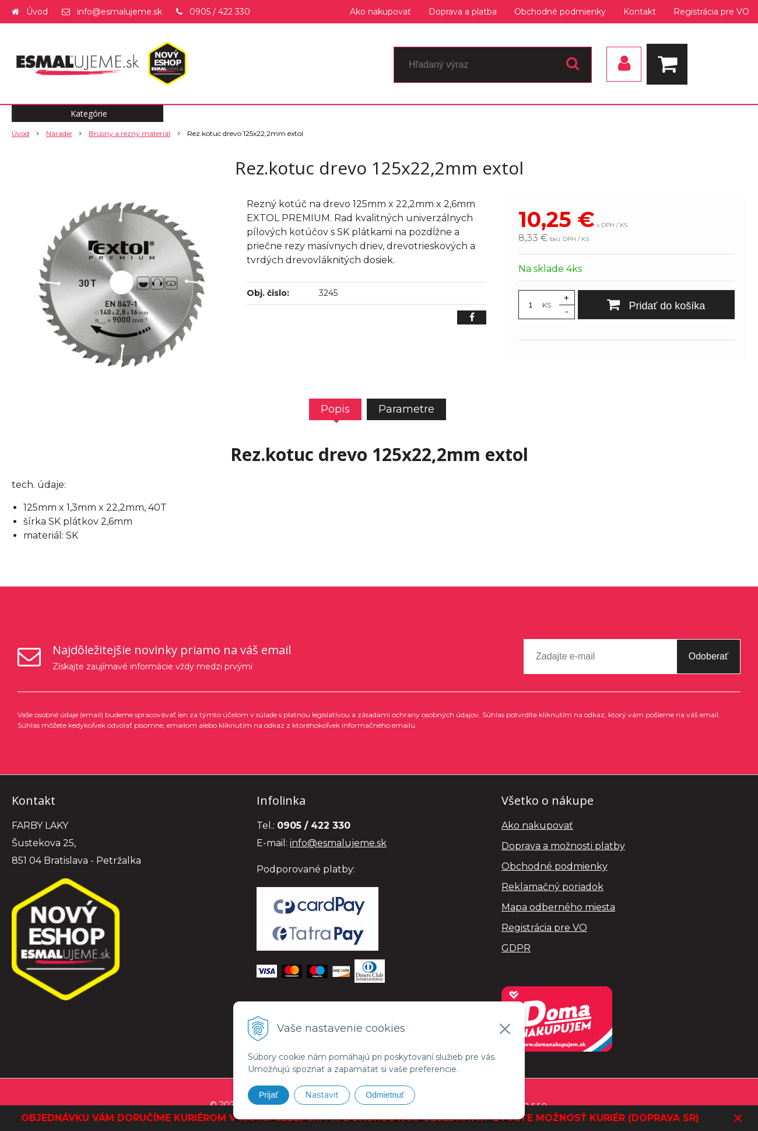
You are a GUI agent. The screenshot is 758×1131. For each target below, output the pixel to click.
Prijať (268, 1094)
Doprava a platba (463, 11)
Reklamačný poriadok (552, 886)
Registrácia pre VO (711, 11)
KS (546, 305)
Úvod (37, 11)
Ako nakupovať (380, 11)
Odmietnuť (385, 1094)
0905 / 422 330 (220, 11)
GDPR (516, 948)
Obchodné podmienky (560, 11)
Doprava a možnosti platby (563, 845)
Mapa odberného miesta (558, 907)
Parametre (406, 409)
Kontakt (639, 11)
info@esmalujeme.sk (119, 11)
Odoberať (708, 656)
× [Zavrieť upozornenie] (738, 1117)
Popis (335, 409)
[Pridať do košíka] (656, 304)
